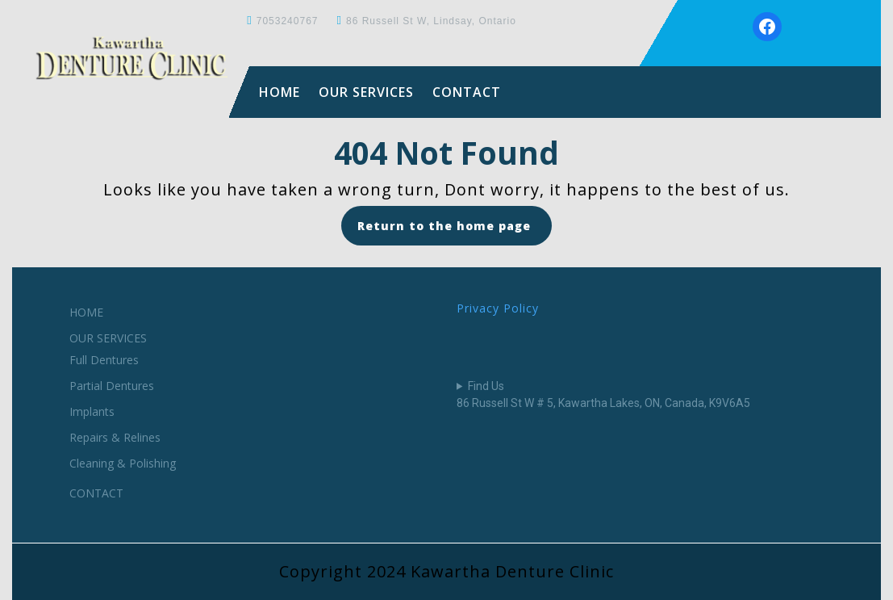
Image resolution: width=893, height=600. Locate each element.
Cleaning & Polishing (122, 463)
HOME (279, 92)
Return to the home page (454, 230)
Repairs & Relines (115, 437)
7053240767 (288, 21)
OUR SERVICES (366, 92)
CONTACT (466, 92)
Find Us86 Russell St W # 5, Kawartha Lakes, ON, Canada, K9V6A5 (603, 394)
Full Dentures (104, 359)
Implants (92, 411)
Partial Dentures (111, 385)
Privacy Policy (498, 308)
